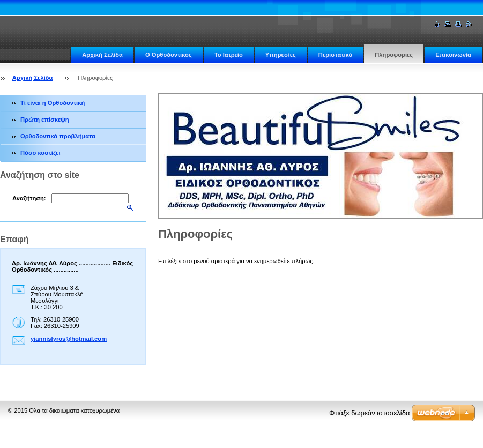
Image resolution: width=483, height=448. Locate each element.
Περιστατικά (335, 54)
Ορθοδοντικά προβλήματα (57, 136)
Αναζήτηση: (29, 198)
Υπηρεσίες (280, 54)
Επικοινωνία (453, 54)
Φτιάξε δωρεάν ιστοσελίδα (369, 413)
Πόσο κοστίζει (40, 153)
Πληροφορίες (394, 54)
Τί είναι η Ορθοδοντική (52, 103)
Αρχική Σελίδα (102, 54)
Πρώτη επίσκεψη (44, 119)
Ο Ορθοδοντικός (168, 54)
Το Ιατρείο (228, 54)
